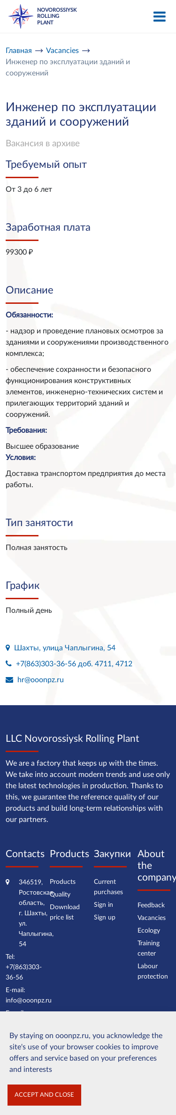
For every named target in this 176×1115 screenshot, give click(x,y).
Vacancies (152, 918)
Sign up (104, 917)
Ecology (149, 930)
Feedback (151, 905)
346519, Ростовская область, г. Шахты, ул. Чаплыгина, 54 (36, 913)
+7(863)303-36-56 (24, 972)
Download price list (65, 912)
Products (63, 882)
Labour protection (153, 971)
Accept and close (44, 1095)
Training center (149, 948)
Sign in (103, 905)
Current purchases (108, 887)
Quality (60, 894)
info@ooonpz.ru (29, 1000)
